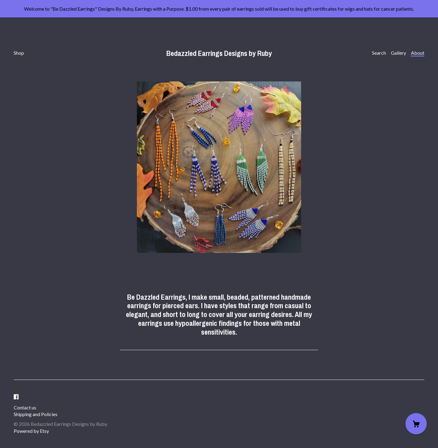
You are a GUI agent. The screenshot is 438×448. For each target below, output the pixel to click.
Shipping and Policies (35, 414)
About (417, 53)
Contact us (25, 407)
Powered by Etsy (31, 431)
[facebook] (16, 397)
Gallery (398, 53)
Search (379, 53)
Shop (19, 53)
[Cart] (416, 423)
